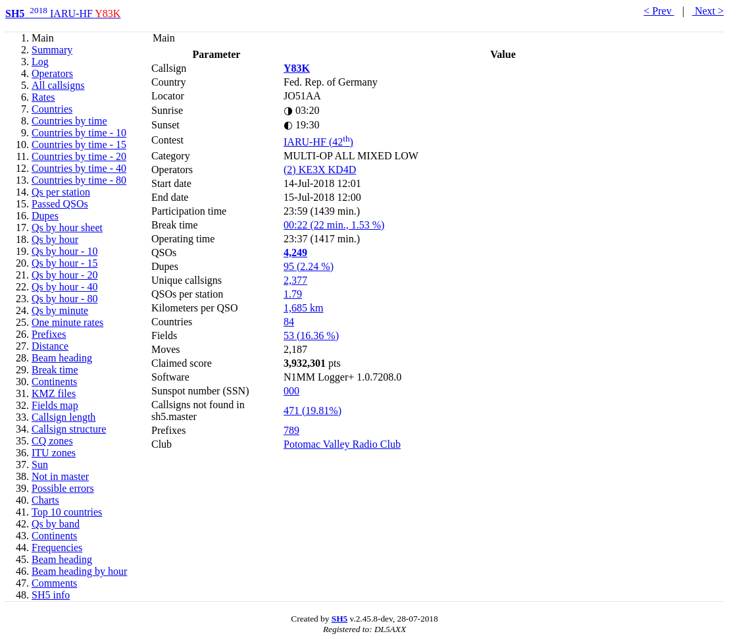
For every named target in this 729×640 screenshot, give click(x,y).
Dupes (45, 215)
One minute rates (67, 322)
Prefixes (49, 334)
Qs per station (61, 192)
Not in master (60, 476)
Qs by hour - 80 (64, 298)
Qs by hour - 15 (64, 263)
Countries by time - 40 (79, 168)
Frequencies (57, 547)
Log (40, 61)
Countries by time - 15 (79, 144)
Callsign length (63, 417)
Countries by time (69, 120)
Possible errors (63, 488)
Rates (43, 97)
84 (289, 321)
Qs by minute (60, 310)
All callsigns (58, 85)
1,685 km (303, 307)
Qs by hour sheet (67, 227)
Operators (52, 73)
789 (291, 430)
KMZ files (54, 393)
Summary (52, 49)
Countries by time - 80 (79, 180)
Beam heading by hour (79, 571)
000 (291, 390)
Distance (50, 346)
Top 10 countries (67, 512)
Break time (55, 369)
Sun (40, 464)
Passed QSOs (60, 203)
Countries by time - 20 (79, 156)
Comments (54, 583)
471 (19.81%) (312, 410)
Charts (45, 500)
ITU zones (54, 452)
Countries (52, 109)
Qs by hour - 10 (64, 251)
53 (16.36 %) (311, 335)
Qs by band (56, 523)
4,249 (295, 252)
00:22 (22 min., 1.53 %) (334, 224)
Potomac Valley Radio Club (342, 444)
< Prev (658, 10)
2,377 (295, 280)
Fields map (55, 405)
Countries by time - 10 (79, 132)
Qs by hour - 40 (64, 286)
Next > (708, 10)
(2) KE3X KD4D (320, 169)
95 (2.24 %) (309, 266)
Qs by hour (55, 239)
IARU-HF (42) (318, 141)
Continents (54, 381)
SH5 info (51, 594)
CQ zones (52, 440)
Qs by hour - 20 (64, 274)
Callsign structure (69, 429)
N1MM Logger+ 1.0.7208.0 (342, 377)
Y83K (297, 68)
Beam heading (62, 357)
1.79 (293, 294)
